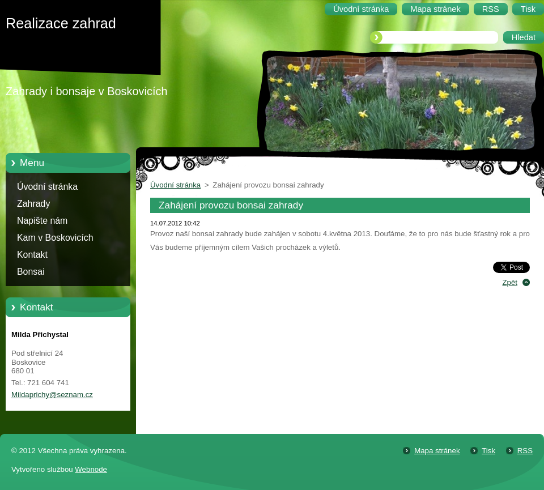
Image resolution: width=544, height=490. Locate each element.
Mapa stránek (437, 450)
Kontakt (32, 254)
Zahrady (33, 203)
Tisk (488, 450)
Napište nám (42, 220)
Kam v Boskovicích (55, 237)
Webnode (91, 469)
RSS (525, 450)
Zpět (509, 282)
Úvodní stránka (47, 186)
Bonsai (31, 271)
